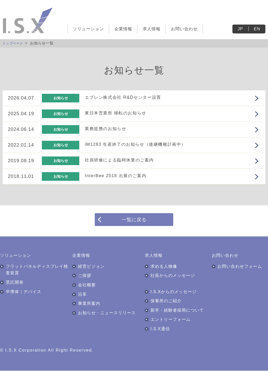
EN (257, 29)
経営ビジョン (91, 267)
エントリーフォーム (170, 320)
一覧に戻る (134, 220)
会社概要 (87, 286)
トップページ (14, 43)
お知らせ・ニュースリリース (107, 314)
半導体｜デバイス (23, 292)
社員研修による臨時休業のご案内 (124, 159)
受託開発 (15, 283)
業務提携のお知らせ (108, 128)
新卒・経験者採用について (177, 311)
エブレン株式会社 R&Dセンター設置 (128, 97)
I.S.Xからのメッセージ (173, 292)
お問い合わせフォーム (239, 267)
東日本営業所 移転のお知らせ (120, 112)
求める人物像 (163, 267)
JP (240, 29)
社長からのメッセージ (172, 277)
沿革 (82, 295)
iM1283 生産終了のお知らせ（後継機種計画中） (142, 144)
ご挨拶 (84, 277)
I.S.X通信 (160, 330)
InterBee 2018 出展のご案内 (119, 175)
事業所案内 (89, 305)
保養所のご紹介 (166, 302)
